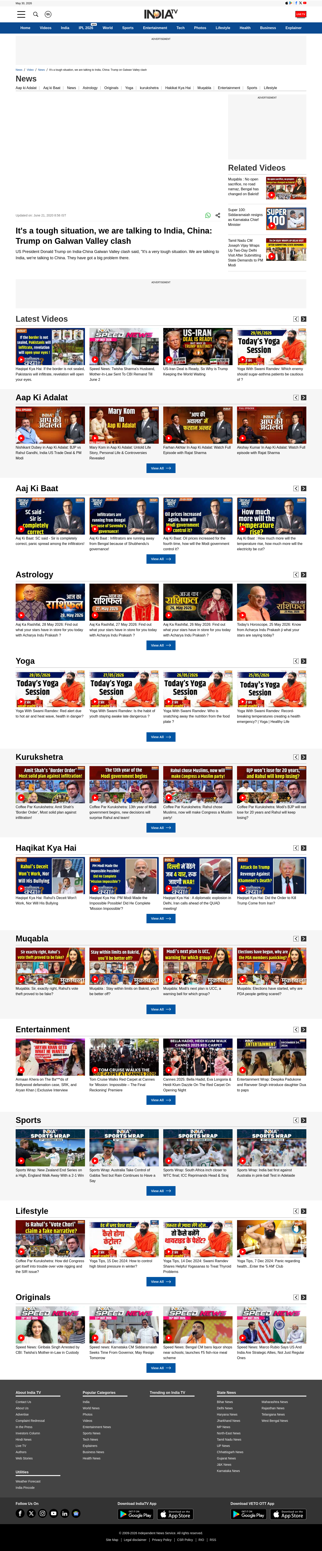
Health (245, 28)
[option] (50, 355)
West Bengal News (275, 1420)
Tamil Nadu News (229, 1439)
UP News (223, 1446)
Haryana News (227, 1414)
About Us (22, 1408)
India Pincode (25, 1487)
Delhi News (225, 1408)
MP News (223, 1427)
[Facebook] (20, 1513)
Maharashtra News (275, 1402)
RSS (213, 1540)
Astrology (90, 88)
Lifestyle (223, 28)
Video (30, 69)
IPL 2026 (86, 28)
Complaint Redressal (30, 1420)
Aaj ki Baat (51, 88)
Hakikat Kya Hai (178, 88)
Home (25, 28)
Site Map (112, 1540)
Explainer (294, 28)
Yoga (129, 88)
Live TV (21, 1446)
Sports (128, 28)
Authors (21, 1452)
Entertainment (155, 28)
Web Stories (24, 1458)
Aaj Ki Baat (37, 488)
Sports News (91, 1433)
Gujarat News (226, 1458)
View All (161, 468)
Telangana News (273, 1414)
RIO (201, 1540)
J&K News (224, 1464)
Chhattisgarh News (230, 1452)
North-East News (229, 1433)
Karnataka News (228, 1471)
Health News (91, 1458)
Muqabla (204, 88)
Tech (181, 28)
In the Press (24, 1427)
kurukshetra (149, 88)
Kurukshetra (39, 757)
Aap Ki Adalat (42, 397)
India (65, 28)
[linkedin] (64, 1513)
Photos (200, 28)
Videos (45, 28)
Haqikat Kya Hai (46, 848)
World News (91, 1408)
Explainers (90, 1446)
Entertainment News (97, 1427)
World (108, 28)
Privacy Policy (162, 1540)
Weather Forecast (28, 1481)
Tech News (90, 1439)
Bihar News (225, 1402)
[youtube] (53, 1513)
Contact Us (23, 1402)
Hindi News (24, 1439)
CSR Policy (185, 1540)
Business (268, 28)
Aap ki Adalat (26, 88)
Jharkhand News (228, 1420)
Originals (111, 88)
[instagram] (42, 1513)
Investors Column (28, 1433)
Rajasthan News (273, 1408)
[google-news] (76, 1513)
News (19, 69)
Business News (93, 1452)
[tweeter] (31, 1513)
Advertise (22, 1414)
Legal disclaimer (135, 1540)
